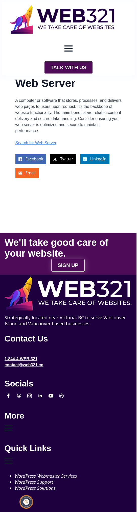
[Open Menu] (68, 48)
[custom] (19, 396)
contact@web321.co (24, 365)
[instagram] (29, 396)
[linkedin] (40, 396)
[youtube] (51, 396)
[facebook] (8, 396)
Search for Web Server (35, 143)
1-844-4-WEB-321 (21, 359)
